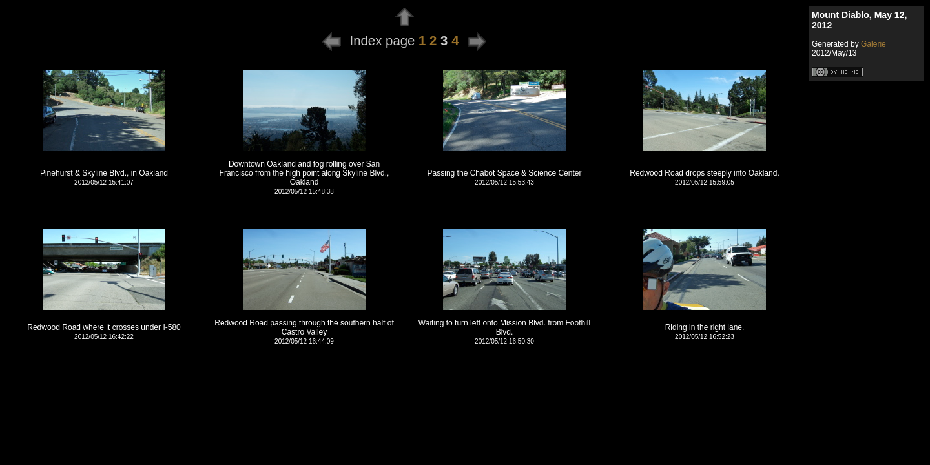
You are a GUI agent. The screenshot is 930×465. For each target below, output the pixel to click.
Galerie (873, 43)
